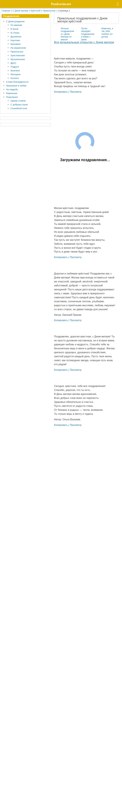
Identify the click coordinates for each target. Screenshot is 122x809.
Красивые (15, 43)
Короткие (15, 40)
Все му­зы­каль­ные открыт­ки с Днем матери (84, 42)
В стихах (14, 32)
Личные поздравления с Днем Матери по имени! (67, 34)
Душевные (15, 36)
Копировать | (62, 91)
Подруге (14, 66)
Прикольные (16, 51)
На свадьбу (12, 89)
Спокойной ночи (18, 108)
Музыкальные (17, 59)
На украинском (18, 47)
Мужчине (15, 70)
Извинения (11, 93)
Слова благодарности (17, 81)
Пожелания (12, 97)
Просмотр (76, 91)
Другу (13, 62)
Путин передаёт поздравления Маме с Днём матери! (84, 35)
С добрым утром (19, 104)
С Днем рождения (15, 21)
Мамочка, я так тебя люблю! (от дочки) (107, 32)
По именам (16, 25)
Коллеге (14, 78)
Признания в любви (16, 85)
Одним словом (18, 100)
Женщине (15, 74)
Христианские (17, 55)
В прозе (14, 28)
